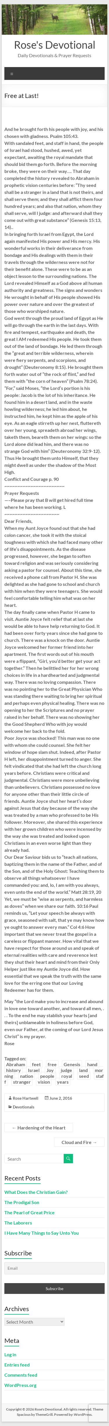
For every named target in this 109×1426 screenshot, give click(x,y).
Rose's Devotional (54, 44)
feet (36, 1064)
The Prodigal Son (21, 1202)
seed (84, 1076)
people (47, 1076)
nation (26, 1076)
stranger (22, 1082)
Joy (50, 1070)
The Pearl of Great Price (29, 1212)
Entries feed (17, 1364)
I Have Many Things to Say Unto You (41, 1233)
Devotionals (23, 1106)
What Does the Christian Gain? (36, 1192)
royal (66, 1076)
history (13, 1070)
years (63, 1082)
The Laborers (18, 1222)
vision (44, 1082)
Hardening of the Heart (38, 1127)
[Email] (54, 1268)
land (83, 1070)
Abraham (15, 1064)
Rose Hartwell (25, 1098)
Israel (34, 1070)
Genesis (72, 1064)
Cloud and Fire (79, 1142)
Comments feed (20, 1375)
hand (92, 1064)
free (52, 1064)
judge (66, 1070)
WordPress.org (20, 1385)
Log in (10, 1354)
